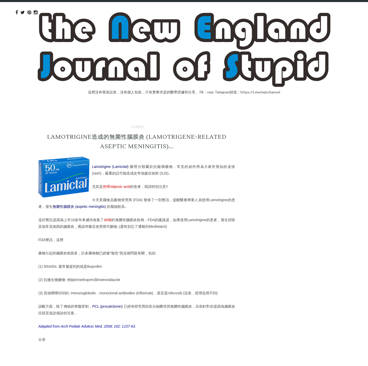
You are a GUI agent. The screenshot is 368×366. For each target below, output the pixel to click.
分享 (41, 339)
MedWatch (157, 226)
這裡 (59, 240)
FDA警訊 (137, 127)
